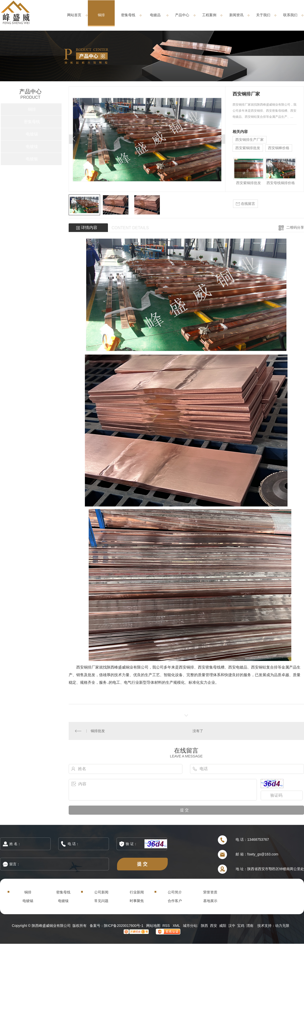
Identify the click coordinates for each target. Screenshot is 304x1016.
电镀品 (155, 15)
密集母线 (128, 15)
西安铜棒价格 (278, 148)
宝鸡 (240, 926)
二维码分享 (295, 227)
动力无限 (282, 926)
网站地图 (153, 926)
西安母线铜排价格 (281, 183)
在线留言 (245, 204)
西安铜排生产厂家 (249, 140)
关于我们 (263, 15)
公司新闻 (101, 892)
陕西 (204, 926)
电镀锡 (32, 134)
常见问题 (101, 901)
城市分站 (190, 926)
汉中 (231, 926)
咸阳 (222, 926)
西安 (213, 926)
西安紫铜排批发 (247, 148)
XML (177, 926)
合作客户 (175, 901)
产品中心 (182, 15)
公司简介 (175, 892)
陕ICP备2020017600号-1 (123, 926)
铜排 (101, 15)
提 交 (142, 864)
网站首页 (74, 15)
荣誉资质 (210, 892)
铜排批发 (98, 731)
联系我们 (290, 15)
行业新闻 (137, 892)
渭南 (249, 926)
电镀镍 (32, 146)
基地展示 (210, 901)
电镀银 (32, 159)
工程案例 (209, 15)
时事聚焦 (137, 901)
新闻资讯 (236, 15)
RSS (166, 926)
